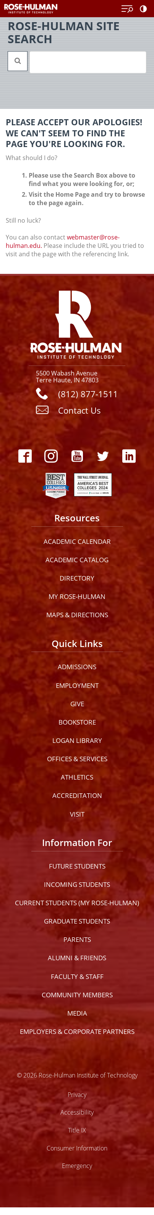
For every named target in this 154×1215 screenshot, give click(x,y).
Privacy (77, 1094)
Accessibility (77, 1112)
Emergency (77, 1166)
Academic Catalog (77, 559)
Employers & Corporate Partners (77, 1031)
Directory (77, 578)
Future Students (77, 866)
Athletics (77, 777)
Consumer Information (77, 1148)
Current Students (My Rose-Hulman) (77, 902)
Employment (77, 685)
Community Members (77, 994)
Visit (77, 814)
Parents (77, 939)
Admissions (77, 666)
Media (77, 1013)
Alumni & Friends (77, 957)
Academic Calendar (77, 541)
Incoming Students (77, 884)
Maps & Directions (77, 614)
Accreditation (77, 795)
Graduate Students (77, 921)
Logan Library (77, 740)
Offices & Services (77, 758)
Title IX (77, 1130)
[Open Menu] (127, 9)
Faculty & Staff (77, 976)
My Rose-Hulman (77, 596)
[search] (78, 62)
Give (77, 703)
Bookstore (77, 722)
